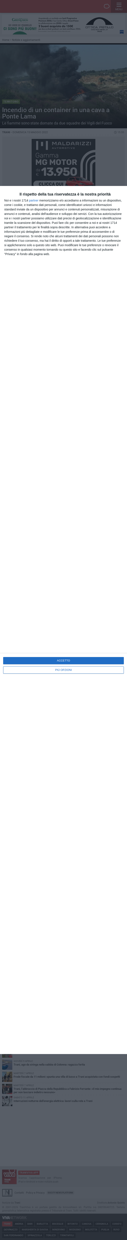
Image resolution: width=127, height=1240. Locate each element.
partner (33, 200)
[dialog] (63, 620)
